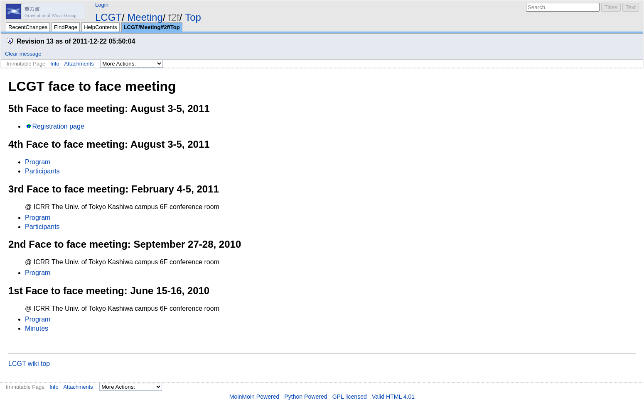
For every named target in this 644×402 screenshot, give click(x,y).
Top (193, 17)
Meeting (144, 17)
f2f (173, 17)
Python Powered (305, 396)
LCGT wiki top (29, 363)
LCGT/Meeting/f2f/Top (152, 27)
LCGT (108, 17)
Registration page (58, 126)
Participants (42, 171)
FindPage (65, 27)
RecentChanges (27, 27)
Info (54, 64)
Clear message (23, 54)
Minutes (36, 328)
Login (101, 5)
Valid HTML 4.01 (393, 396)
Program (37, 162)
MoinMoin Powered (254, 396)
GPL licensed (349, 396)
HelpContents (100, 27)
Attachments (79, 64)
